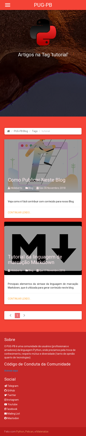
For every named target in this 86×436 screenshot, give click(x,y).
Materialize (42, 431)
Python (20, 431)
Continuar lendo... (19, 212)
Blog (29, 188)
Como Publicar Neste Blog (36, 180)
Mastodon (11, 418)
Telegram (11, 385)
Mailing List (12, 413)
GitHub (9, 390)
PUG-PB (43, 5)
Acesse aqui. (11, 370)
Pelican (29, 431)
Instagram (11, 399)
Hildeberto (15, 188)
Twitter (10, 395)
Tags (35, 131)
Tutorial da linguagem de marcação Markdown (35, 259)
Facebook (10, 409)
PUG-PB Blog (21, 131)
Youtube (10, 404)
